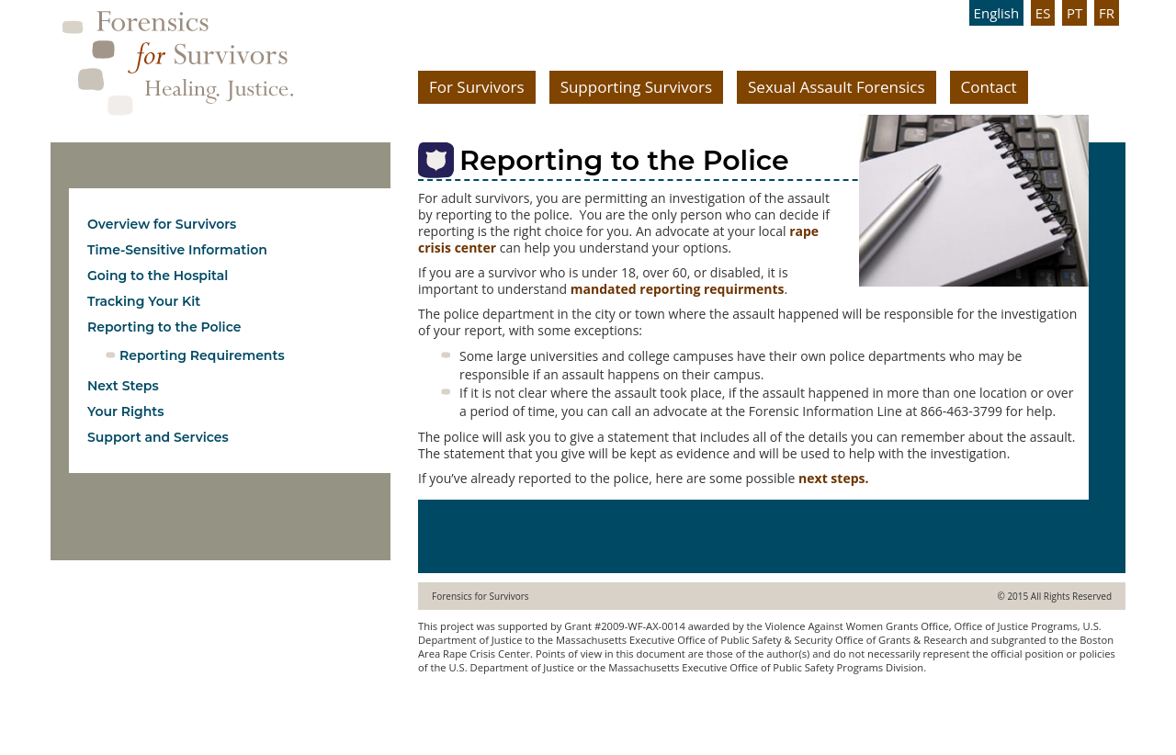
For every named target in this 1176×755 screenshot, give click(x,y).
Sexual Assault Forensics (836, 86)
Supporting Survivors (636, 86)
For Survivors (477, 86)
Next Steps (123, 386)
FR (1106, 13)
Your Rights (125, 411)
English (997, 13)
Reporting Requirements (202, 355)
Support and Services (158, 437)
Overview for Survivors (161, 224)
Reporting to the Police (164, 327)
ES (1043, 13)
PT (1074, 13)
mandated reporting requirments (678, 289)
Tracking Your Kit (143, 301)
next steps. (833, 478)
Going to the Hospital (157, 275)
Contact (989, 86)
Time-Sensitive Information (177, 250)
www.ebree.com (457, 703)
